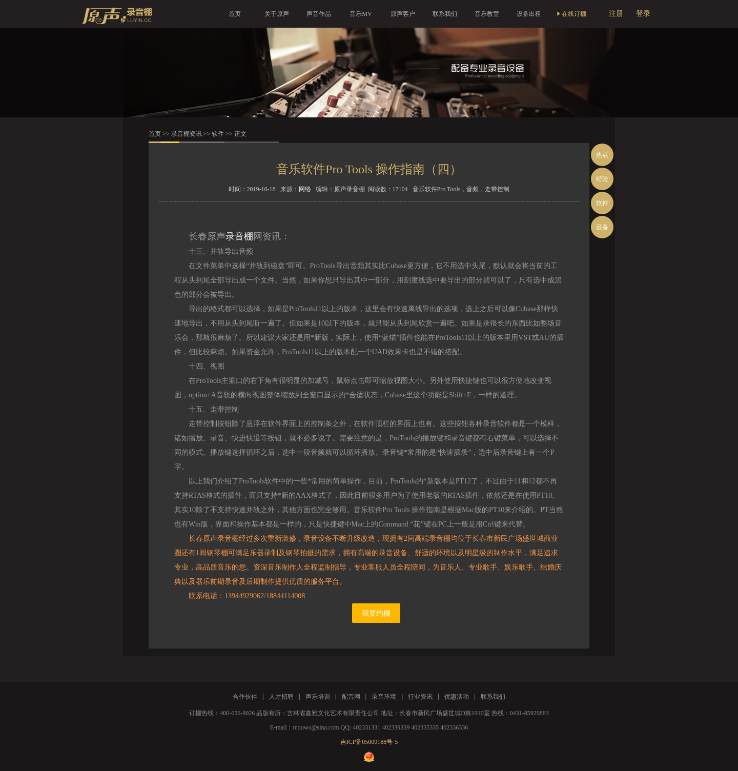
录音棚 (239, 236)
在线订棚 (571, 13)
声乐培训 (317, 696)
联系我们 (445, 13)
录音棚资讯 (186, 133)
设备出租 (529, 13)
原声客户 (403, 13)
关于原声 (276, 13)
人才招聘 (281, 696)
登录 (643, 13)
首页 (235, 13)
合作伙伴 (245, 696)
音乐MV (361, 13)
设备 (602, 227)
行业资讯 (420, 696)
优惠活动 (456, 696)
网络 (305, 189)
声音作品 (318, 13)
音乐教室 (487, 13)
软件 (218, 133)
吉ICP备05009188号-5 (369, 741)
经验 (602, 178)
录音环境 (384, 696)
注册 (616, 13)
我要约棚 (376, 613)
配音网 (351, 696)
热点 (602, 154)
